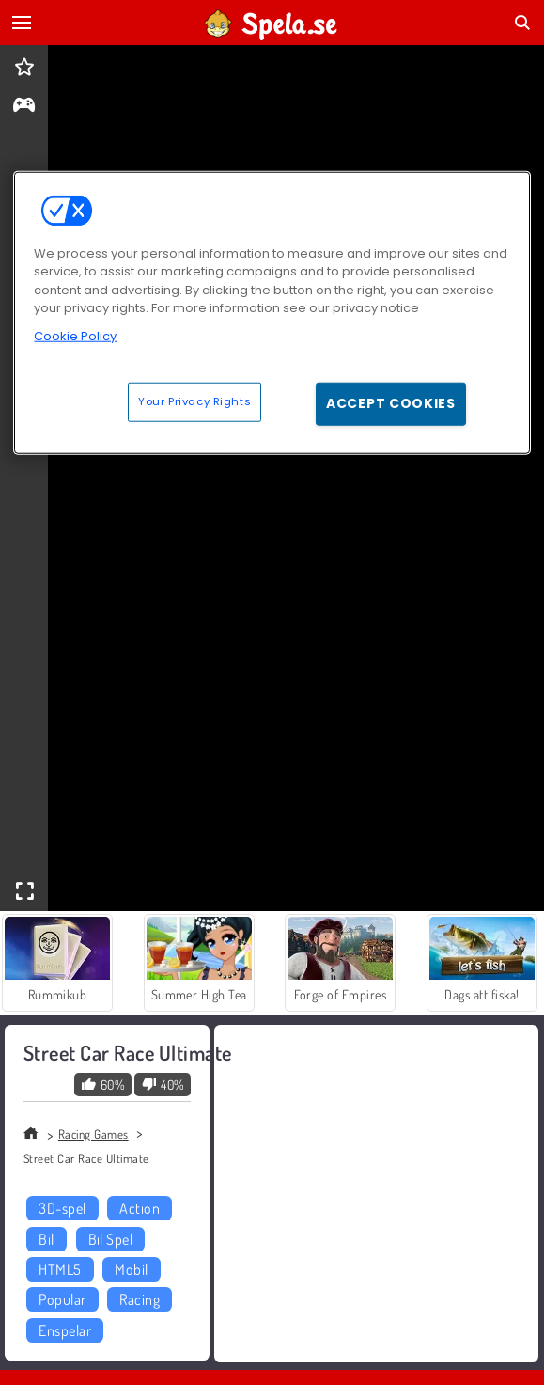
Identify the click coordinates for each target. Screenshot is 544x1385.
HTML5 (60, 1269)
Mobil (131, 1269)
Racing (139, 1299)
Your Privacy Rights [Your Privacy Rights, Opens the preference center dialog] (194, 401)
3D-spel (62, 1208)
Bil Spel (110, 1239)
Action (139, 1208)
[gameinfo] (24, 106)
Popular (62, 1299)
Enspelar (65, 1330)
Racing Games (93, 1133)
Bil (46, 1239)
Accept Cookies (391, 403)
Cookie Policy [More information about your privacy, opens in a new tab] (75, 336)
